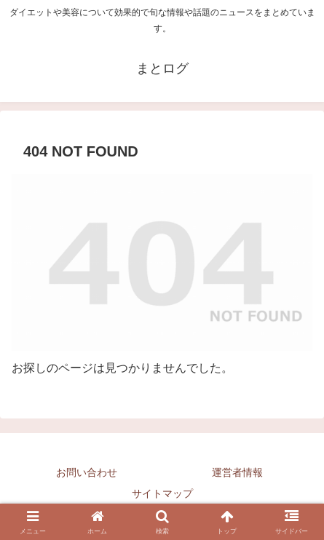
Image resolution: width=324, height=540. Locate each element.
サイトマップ (162, 493)
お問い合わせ (86, 472)
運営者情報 (237, 472)
